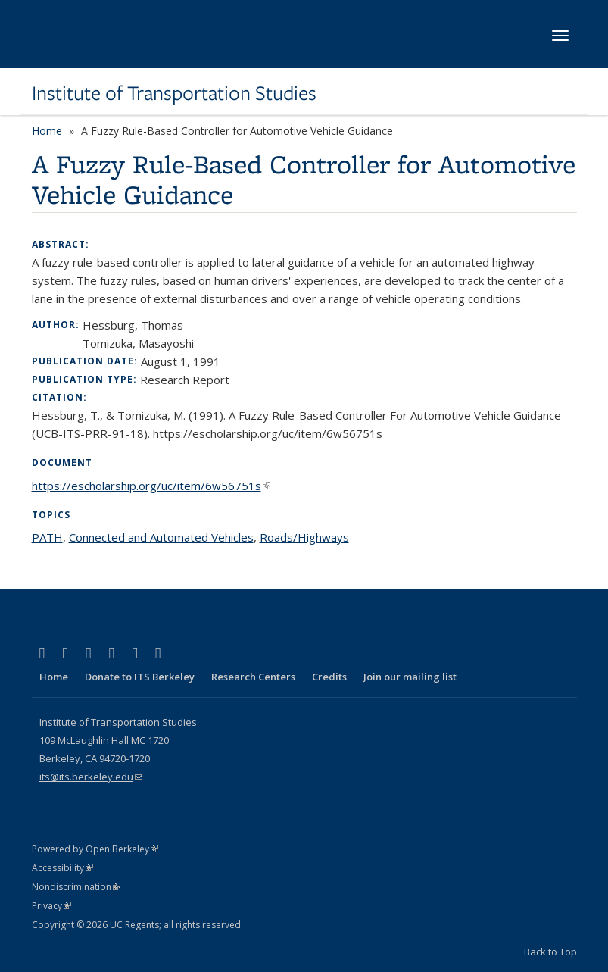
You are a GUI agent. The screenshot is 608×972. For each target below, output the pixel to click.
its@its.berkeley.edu (90, 776)
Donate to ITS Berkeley (140, 676)
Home (47, 130)
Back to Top (550, 951)
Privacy (51, 905)
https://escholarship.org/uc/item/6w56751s (151, 485)
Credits (329, 676)
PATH (47, 537)
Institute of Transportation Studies (174, 93)
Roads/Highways (304, 537)
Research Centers (253, 676)
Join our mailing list (410, 676)
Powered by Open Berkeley (95, 848)
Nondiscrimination (76, 886)
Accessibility (62, 867)
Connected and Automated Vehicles (161, 537)
